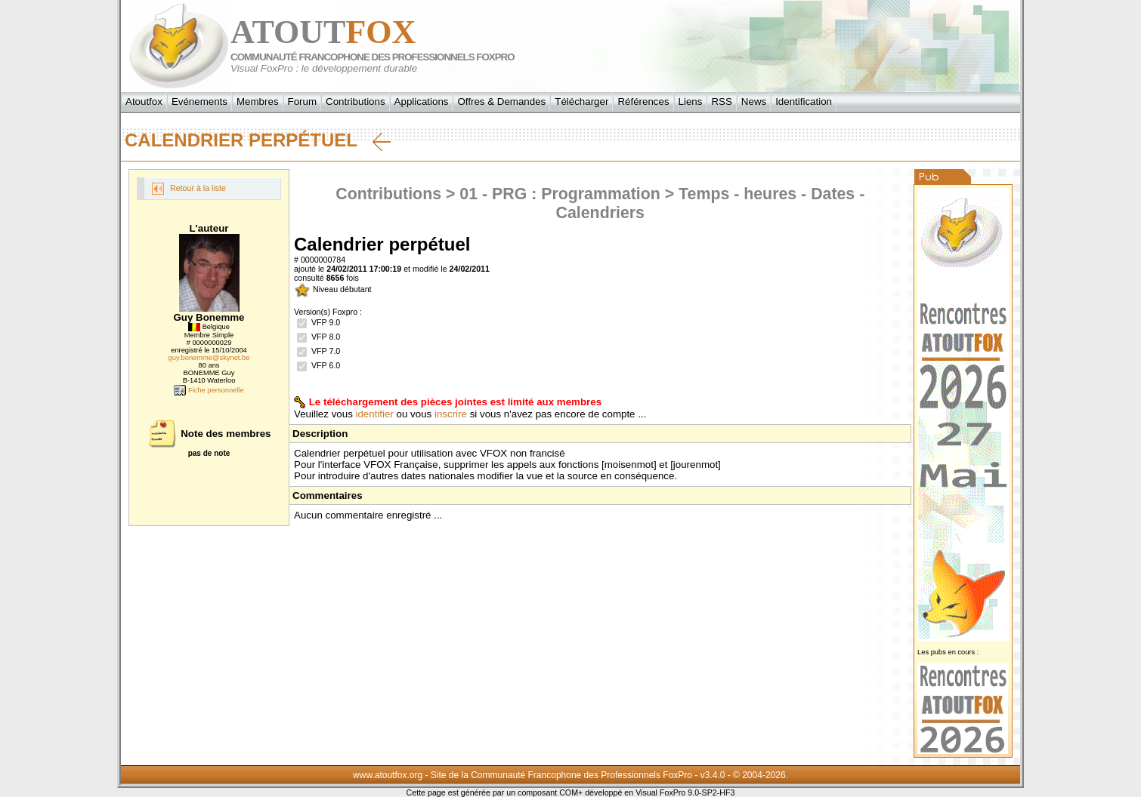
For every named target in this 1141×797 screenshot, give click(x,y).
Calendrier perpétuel (258, 140)
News (753, 101)
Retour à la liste (189, 189)
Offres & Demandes (501, 101)
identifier (375, 414)
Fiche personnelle (208, 390)
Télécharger (581, 101)
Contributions (355, 101)
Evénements (199, 101)
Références (643, 101)
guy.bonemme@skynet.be (209, 358)
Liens (691, 101)
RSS (721, 101)
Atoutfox (143, 101)
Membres (258, 101)
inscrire (450, 414)
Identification (803, 101)
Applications (421, 101)
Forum (302, 101)
